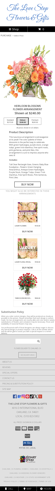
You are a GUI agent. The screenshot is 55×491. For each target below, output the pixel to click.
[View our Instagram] (23, 397)
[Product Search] (28, 341)
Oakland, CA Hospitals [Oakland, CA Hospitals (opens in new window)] (40, 469)
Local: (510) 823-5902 (27, 416)
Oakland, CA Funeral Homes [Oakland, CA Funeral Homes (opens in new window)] (15, 469)
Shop (14, 29)
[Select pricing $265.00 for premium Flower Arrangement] (35, 121)
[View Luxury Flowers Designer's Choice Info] (27, 212)
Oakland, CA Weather (14, 477)
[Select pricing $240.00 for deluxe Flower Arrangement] (22, 121)
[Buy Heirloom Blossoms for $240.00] (27, 184)
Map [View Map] (27, 488)
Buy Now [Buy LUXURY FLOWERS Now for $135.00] (27, 231)
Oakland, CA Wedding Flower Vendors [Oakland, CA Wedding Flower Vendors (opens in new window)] (27, 473)
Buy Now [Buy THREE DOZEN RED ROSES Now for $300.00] (27, 303)
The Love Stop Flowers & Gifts (27, 13)
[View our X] (36, 397)
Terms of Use (45, 481)
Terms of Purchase (28, 481)
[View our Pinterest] (27, 397)
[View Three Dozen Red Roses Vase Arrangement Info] (27, 285)
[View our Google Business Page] (19, 397)
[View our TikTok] (32, 397)
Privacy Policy (10, 481)
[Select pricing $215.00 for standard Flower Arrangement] (10, 121)
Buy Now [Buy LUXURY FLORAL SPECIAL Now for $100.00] (27, 267)
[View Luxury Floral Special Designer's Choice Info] (27, 248)
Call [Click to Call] (9, 488)
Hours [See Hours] (46, 488)
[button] (27, 443)
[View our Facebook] (15, 397)
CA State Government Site (38, 477)
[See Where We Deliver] (27, 355)
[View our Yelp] (40, 397)
